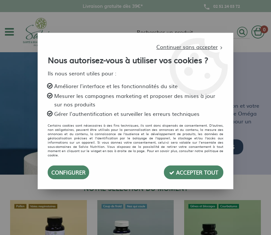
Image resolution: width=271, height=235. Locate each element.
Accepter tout (193, 172)
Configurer (68, 172)
